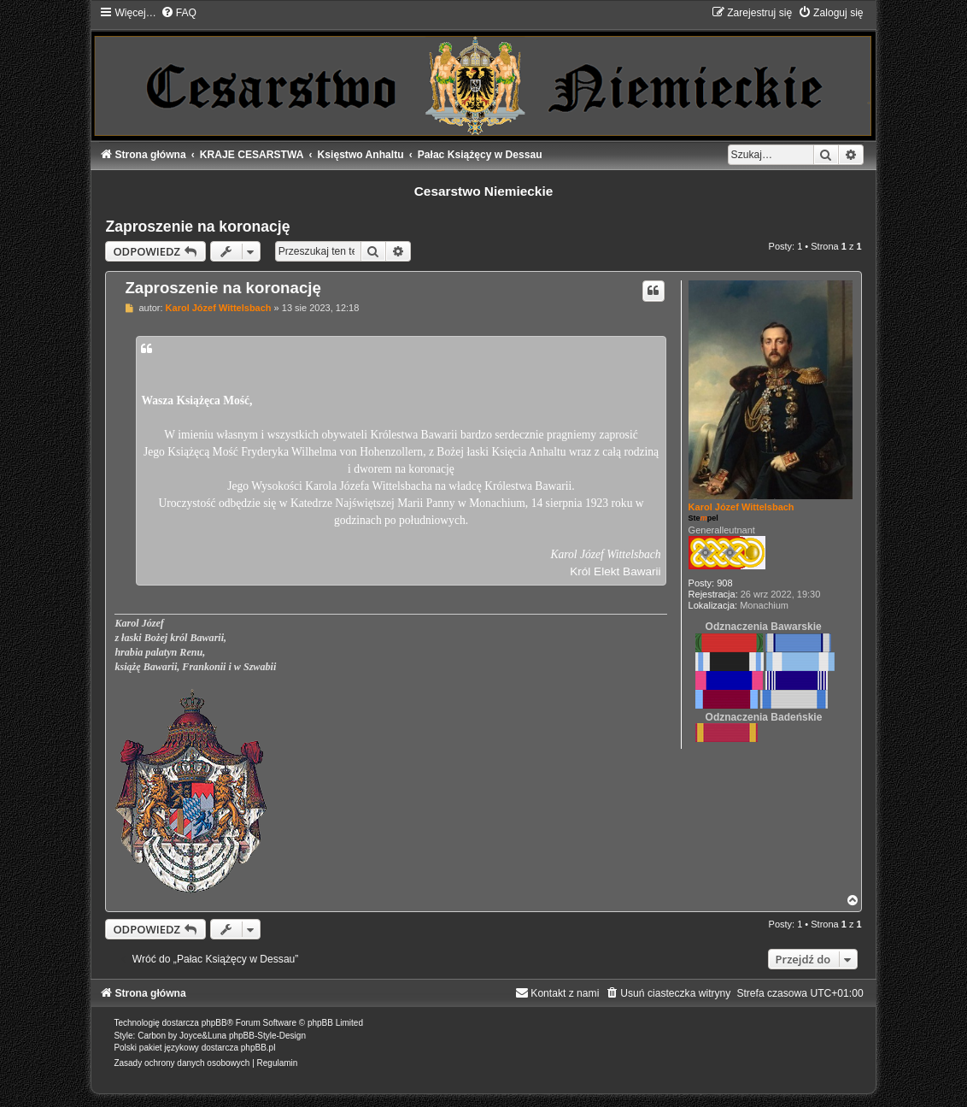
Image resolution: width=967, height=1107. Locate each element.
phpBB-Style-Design (267, 1035)
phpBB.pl (258, 1047)
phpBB (214, 1023)
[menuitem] (178, 13)
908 (724, 583)
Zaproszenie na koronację (197, 226)
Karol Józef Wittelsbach (741, 507)
